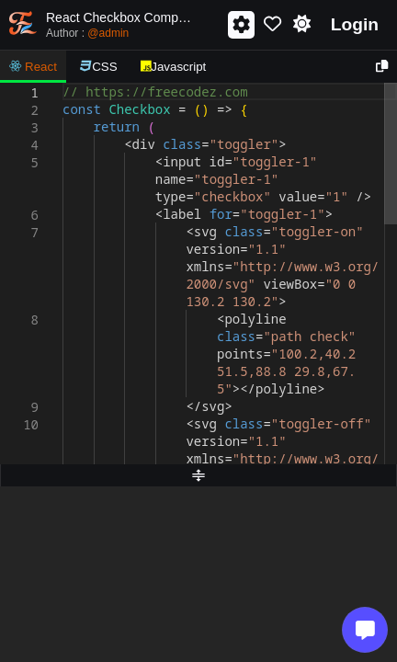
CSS (99, 67)
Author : (87, 33)
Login (355, 24)
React (33, 67)
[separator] (198, 475)
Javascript (174, 67)
